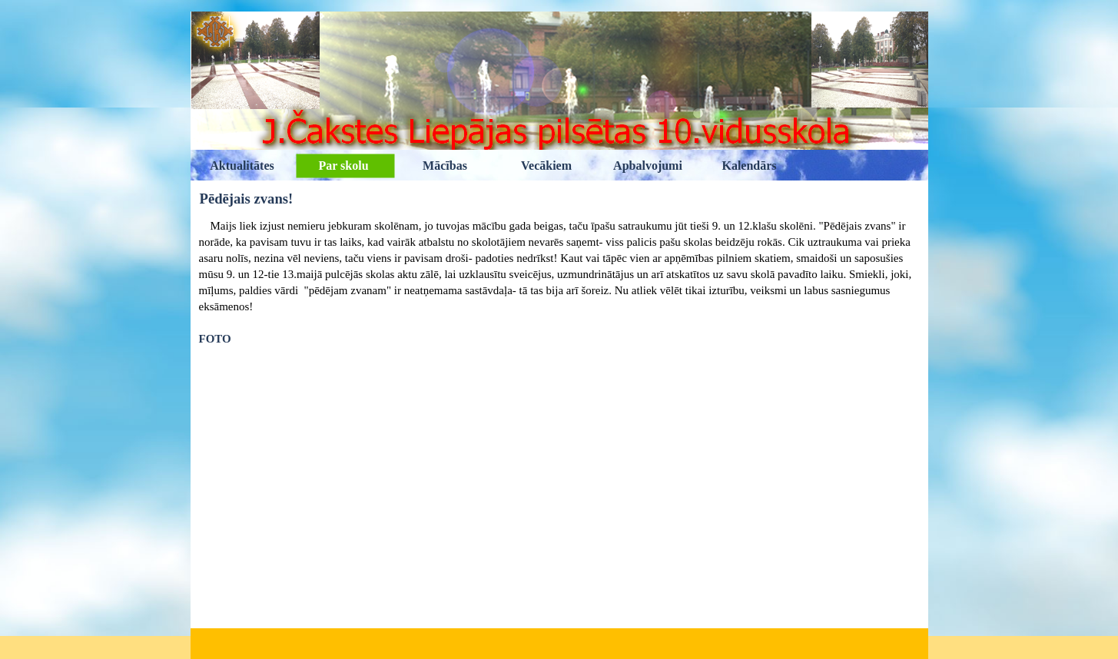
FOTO (215, 339)
